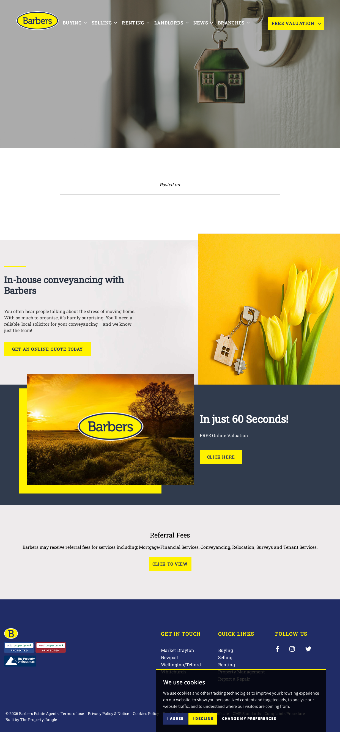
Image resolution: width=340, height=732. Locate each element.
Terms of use (72, 713)
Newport (170, 657)
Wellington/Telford (181, 664)
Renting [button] (135, 23)
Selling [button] (104, 23)
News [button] (203, 23)
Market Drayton (177, 650)
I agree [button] (175, 718)
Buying (225, 650)
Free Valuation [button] (296, 23)
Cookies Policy (146, 713)
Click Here (221, 457)
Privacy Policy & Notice (108, 713)
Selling (225, 657)
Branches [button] (233, 23)
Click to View (170, 564)
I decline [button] (203, 718)
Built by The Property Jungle (31, 719)
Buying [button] (75, 23)
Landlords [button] (171, 23)
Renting (226, 664)
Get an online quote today (47, 349)
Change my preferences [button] (249, 718)
